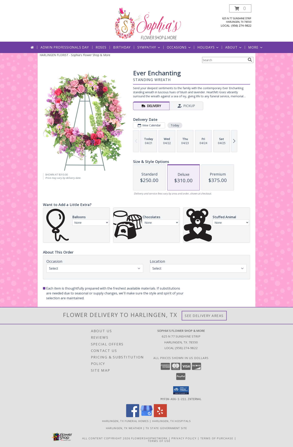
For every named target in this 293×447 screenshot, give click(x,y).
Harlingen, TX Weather (124, 428)
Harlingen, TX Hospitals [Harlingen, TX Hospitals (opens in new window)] (171, 421)
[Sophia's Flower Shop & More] (147, 23)
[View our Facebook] (132, 416)
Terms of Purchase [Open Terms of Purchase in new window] (216, 438)
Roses (101, 47)
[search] (250, 60)
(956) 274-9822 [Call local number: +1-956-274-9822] (241, 25)
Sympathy (149, 47)
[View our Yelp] (160, 416)
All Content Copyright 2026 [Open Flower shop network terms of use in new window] (106, 438)
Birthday (122, 47)
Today (175, 125)
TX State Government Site (166, 428)
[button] (240, 8)
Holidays (208, 47)
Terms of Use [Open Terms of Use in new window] (159, 441)
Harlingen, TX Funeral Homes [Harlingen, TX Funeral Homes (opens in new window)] (125, 421)
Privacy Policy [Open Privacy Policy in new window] (184, 438)
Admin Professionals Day (64, 47)
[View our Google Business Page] (146, 416)
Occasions (179, 47)
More (255, 47)
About (233, 47)
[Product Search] (224, 60)
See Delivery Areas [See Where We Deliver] (204, 315)
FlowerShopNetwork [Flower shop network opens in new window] (149, 438)
